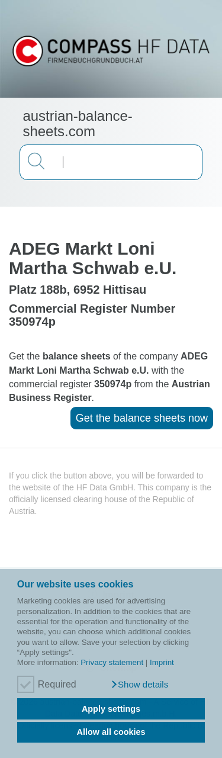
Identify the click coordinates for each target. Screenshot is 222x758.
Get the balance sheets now (142, 418)
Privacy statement (112, 662)
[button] (139, 684)
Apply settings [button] (111, 709)
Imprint (162, 662)
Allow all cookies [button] (111, 732)
